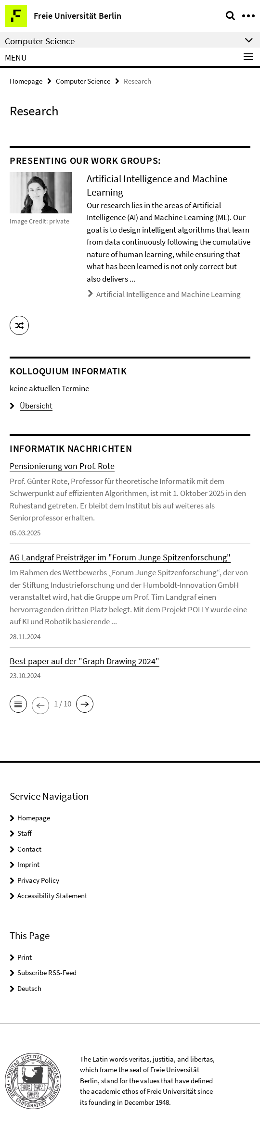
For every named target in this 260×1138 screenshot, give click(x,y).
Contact (29, 849)
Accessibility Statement (52, 895)
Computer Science (83, 81)
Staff (24, 833)
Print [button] (24, 957)
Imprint (28, 864)
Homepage (26, 81)
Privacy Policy (38, 880)
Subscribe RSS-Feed (47, 972)
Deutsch (29, 988)
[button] (19, 325)
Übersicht (31, 405)
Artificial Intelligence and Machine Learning (168, 294)
